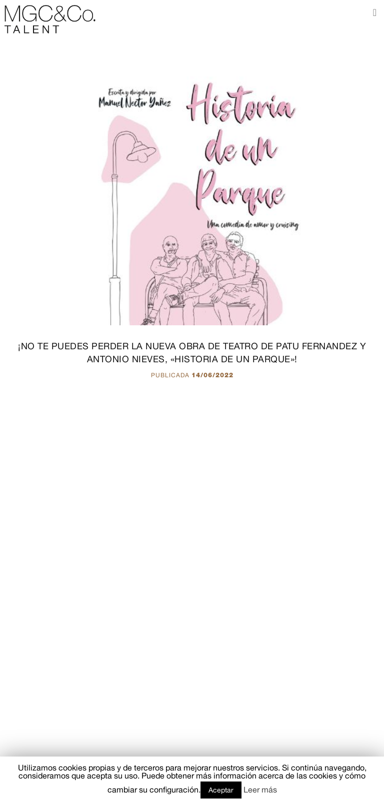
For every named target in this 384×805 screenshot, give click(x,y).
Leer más (260, 789)
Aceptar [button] (221, 790)
